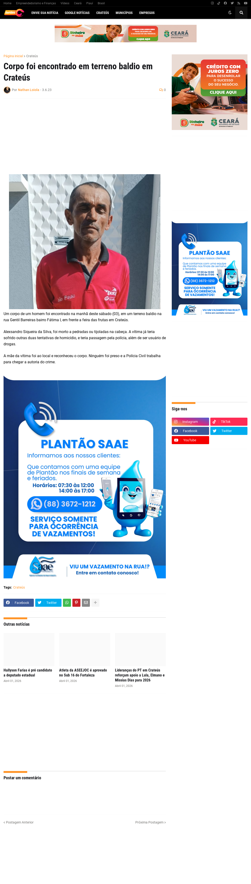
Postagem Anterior (20, 822)
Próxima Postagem (149, 822)
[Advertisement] (80, 136)
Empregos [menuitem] (147, 13)
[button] (230, 13)
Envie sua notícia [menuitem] (44, 13)
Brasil (101, 3)
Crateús (32, 56)
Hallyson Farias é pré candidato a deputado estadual (28, 672)
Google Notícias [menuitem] (77, 13)
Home (7, 3)
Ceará (78, 3)
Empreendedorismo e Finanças (36, 3)
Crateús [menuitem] (102, 13)
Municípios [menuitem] (124, 13)
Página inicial (13, 56)
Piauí (89, 3)
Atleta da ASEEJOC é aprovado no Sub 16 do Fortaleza (83, 672)
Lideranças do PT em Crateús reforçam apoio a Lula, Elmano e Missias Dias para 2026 (140, 675)
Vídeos (65, 3)
